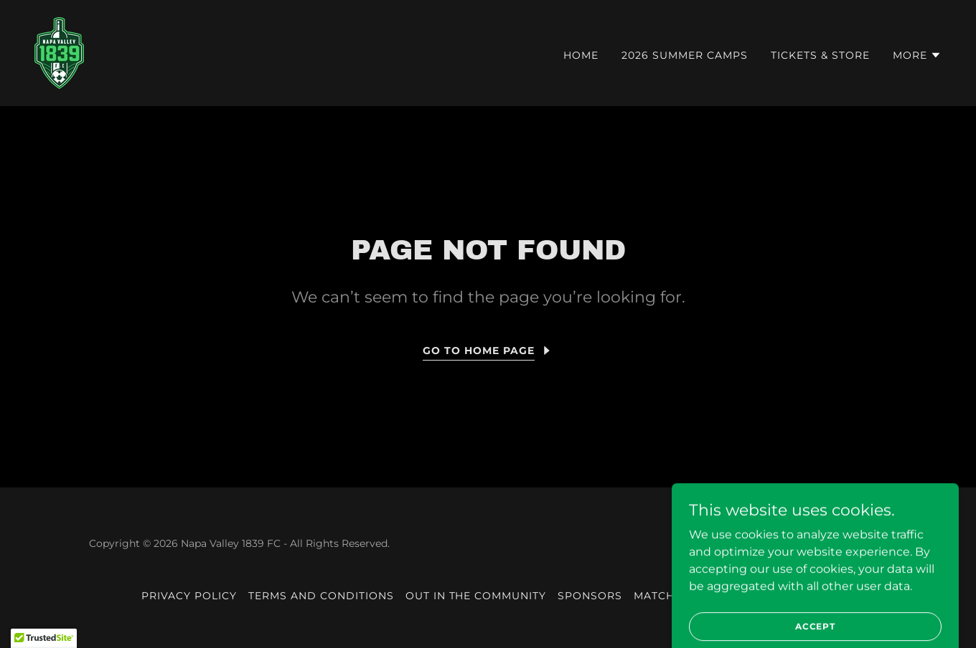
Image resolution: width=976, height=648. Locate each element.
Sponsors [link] (590, 595)
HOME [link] (581, 55)
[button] (917, 55)
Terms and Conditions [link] (321, 595)
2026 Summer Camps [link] (684, 55)
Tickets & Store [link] (820, 55)
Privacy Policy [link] (189, 595)
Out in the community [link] (476, 595)
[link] (59, 52)
